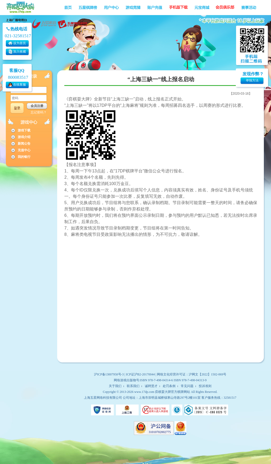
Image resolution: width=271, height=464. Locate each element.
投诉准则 (205, 386)
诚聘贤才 (151, 386)
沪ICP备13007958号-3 (109, 374)
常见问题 (187, 386)
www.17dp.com (144, 392)
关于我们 (115, 386)
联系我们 (133, 386)
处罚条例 (169, 386)
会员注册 (37, 106)
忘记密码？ (39, 112)
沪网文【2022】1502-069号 (207, 374)
